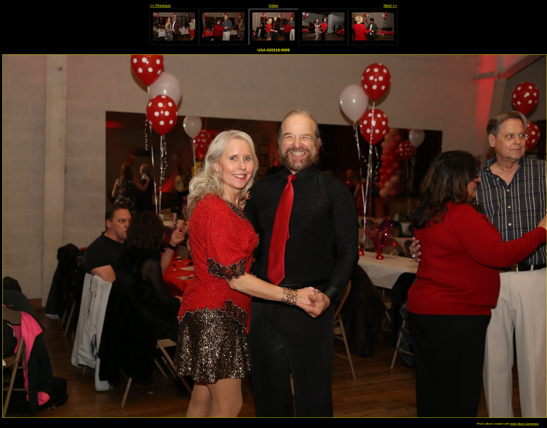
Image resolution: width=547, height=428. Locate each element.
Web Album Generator (524, 423)
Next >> (390, 5)
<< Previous (160, 5)
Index (273, 5)
